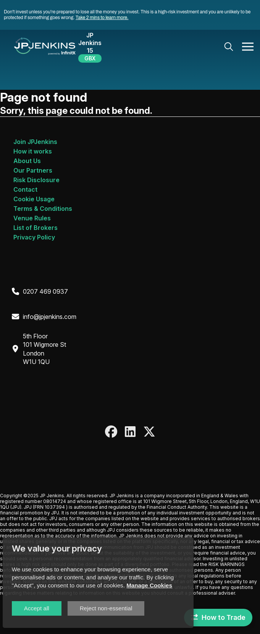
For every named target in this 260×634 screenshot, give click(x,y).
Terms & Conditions (42, 208)
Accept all (36, 608)
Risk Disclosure (36, 180)
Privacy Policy (34, 237)
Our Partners (32, 170)
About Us (27, 161)
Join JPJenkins (35, 142)
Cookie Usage (34, 199)
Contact (25, 189)
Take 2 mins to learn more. (102, 17)
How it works (32, 151)
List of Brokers (35, 227)
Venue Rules (32, 218)
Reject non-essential (106, 608)
